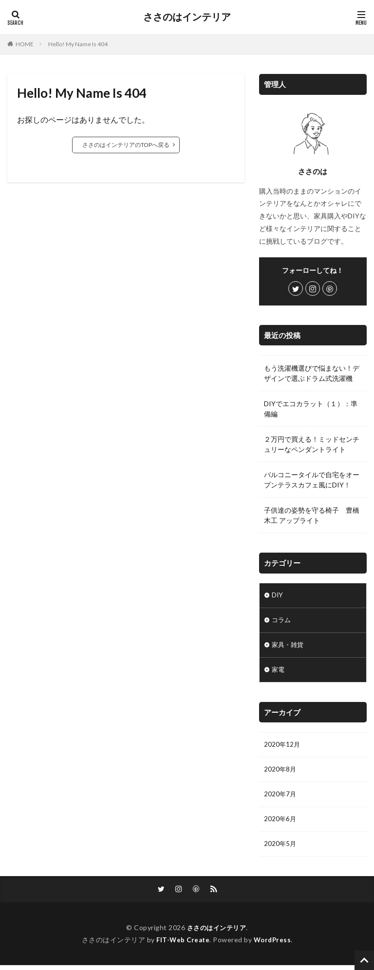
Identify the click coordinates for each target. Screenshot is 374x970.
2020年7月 (280, 797)
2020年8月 (280, 772)
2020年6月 (280, 823)
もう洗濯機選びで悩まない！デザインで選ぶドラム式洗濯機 (311, 373)
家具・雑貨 (289, 646)
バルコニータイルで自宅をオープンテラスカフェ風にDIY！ (311, 479)
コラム (282, 621)
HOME (25, 44)
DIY (277, 596)
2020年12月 (282, 747)
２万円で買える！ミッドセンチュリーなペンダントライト (311, 444)
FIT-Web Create (182, 944)
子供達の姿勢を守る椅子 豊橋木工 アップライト (311, 515)
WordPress (274, 944)
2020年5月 (280, 848)
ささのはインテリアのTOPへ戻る (125, 144)
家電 (278, 671)
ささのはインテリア (187, 17)
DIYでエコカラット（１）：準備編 (310, 408)
